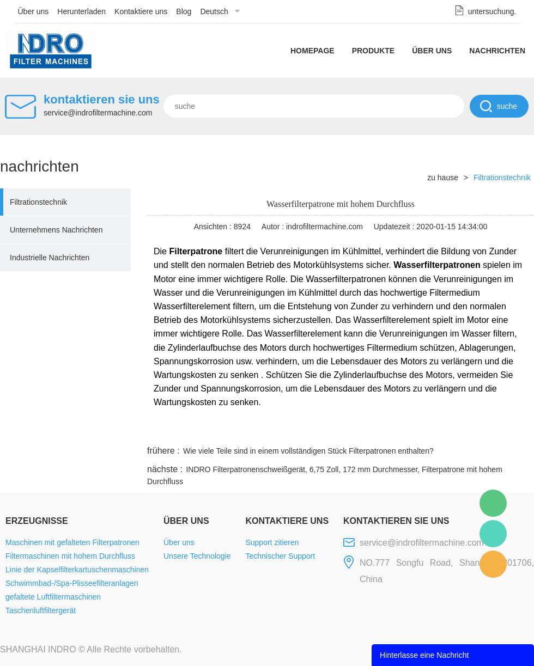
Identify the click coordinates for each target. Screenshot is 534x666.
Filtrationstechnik (38, 202)
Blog (183, 11)
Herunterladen (81, 11)
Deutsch (214, 11)
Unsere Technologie (197, 556)
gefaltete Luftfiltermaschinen (53, 596)
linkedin (515, 430)
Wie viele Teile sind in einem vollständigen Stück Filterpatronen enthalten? (308, 451)
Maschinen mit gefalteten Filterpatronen (72, 542)
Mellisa (493, 533)
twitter (397, 430)
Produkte (373, 50)
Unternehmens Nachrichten (56, 229)
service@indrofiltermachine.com (98, 112)
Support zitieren (272, 542)
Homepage (312, 50)
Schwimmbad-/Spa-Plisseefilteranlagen (71, 583)
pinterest (456, 430)
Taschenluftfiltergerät (40, 610)
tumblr (485, 430)
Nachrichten (497, 50)
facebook (339, 430)
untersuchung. (492, 11)
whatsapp (426, 430)
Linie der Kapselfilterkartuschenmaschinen (77, 569)
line (368, 430)
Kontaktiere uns (140, 11)
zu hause (442, 177)
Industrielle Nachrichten (49, 257)
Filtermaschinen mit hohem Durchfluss (70, 556)
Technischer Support (280, 556)
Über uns (33, 11)
